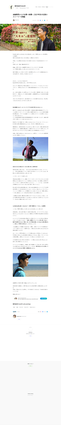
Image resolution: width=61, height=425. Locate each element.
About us (39, 6)
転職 (17, 307)
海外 (14, 307)
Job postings (51, 6)
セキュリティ (26, 307)
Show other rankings (30, 395)
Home (36, 6)
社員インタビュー (32, 307)
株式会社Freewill (20, 6)
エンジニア (21, 307)
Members (43, 6)
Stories (47, 6)
